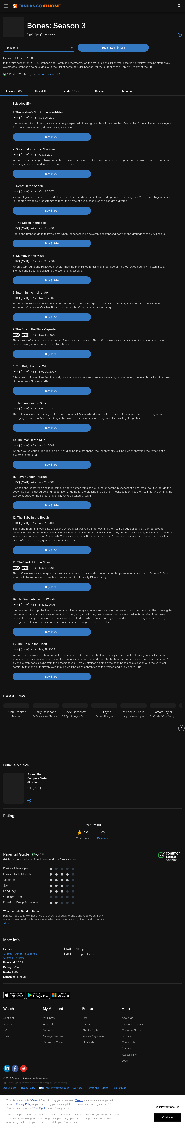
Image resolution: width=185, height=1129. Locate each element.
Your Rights (39, 1108)
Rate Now (103, 834)
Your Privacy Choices (57, 1084)
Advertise (127, 1044)
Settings (48, 1026)
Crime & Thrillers (13, 953)
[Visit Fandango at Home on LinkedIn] (6, 1065)
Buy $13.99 (120, 43)
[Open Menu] (6, 6)
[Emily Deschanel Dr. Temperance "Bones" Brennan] (45, 724)
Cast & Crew (42, 87)
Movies (7, 1020)
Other (18, 949)
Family (86, 1020)
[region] (92, 1112)
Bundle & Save (71, 87)
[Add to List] (180, 31)
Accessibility (129, 1050)
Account (48, 1020)
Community (83, 834)
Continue (167, 1117)
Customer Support (133, 1026)
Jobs (125, 1056)
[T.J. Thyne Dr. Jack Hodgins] (104, 724)
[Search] (179, 6)
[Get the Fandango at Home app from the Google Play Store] (38, 991)
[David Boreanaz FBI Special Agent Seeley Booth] (75, 724)
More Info (128, 87)
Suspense (31, 949)
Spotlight (8, 1014)
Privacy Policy (27, 1084)
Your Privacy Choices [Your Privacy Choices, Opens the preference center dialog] (167, 1107)
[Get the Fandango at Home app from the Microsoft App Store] (60, 991)
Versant (35, 1100)
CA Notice (78, 1084)
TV (5, 1026)
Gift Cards (88, 1038)
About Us (127, 1014)
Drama (7, 949)
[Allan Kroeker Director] (16, 724)
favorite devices (48, 70)
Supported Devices (133, 1020)
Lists (84, 1014)
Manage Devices (53, 1032)
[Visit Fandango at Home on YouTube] (23, 1065)
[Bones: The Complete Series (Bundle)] (43, 774)
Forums (126, 1032)
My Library (49, 1014)
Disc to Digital (90, 1026)
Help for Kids (119, 1084)
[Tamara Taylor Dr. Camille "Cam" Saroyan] (163, 724)
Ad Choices (9, 1084)
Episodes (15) (14, 87)
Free (6, 1032)
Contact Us (128, 1038)
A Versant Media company (35, 1074)
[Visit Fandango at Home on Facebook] (15, 1065)
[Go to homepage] (36, 6)
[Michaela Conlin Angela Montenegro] (133, 724)
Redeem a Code (53, 1038)
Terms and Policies (97, 1084)
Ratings (99, 87)
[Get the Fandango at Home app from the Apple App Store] (14, 991)
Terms (79, 1100)
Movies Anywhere (93, 1032)
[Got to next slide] (181, 724)
